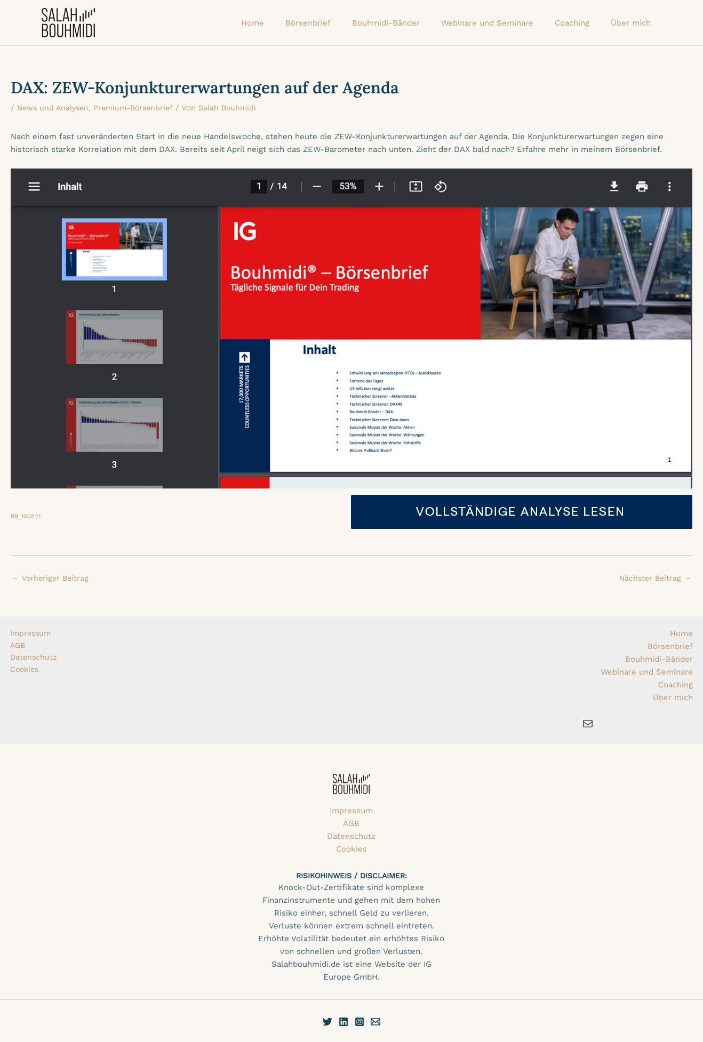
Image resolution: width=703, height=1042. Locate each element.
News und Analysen (55, 108)
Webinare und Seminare (647, 672)
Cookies (25, 672)
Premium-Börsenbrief (140, 108)
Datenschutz (34, 659)
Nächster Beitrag (653, 578)
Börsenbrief (670, 646)
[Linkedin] (343, 1022)
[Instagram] (359, 1022)
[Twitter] (327, 1022)
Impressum (31, 633)
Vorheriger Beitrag (52, 578)
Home (681, 633)
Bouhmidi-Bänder (659, 659)
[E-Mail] (375, 1022)
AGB (18, 646)
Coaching (675, 685)
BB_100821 (27, 516)
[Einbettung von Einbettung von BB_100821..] (351, 328)
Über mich (673, 697)
